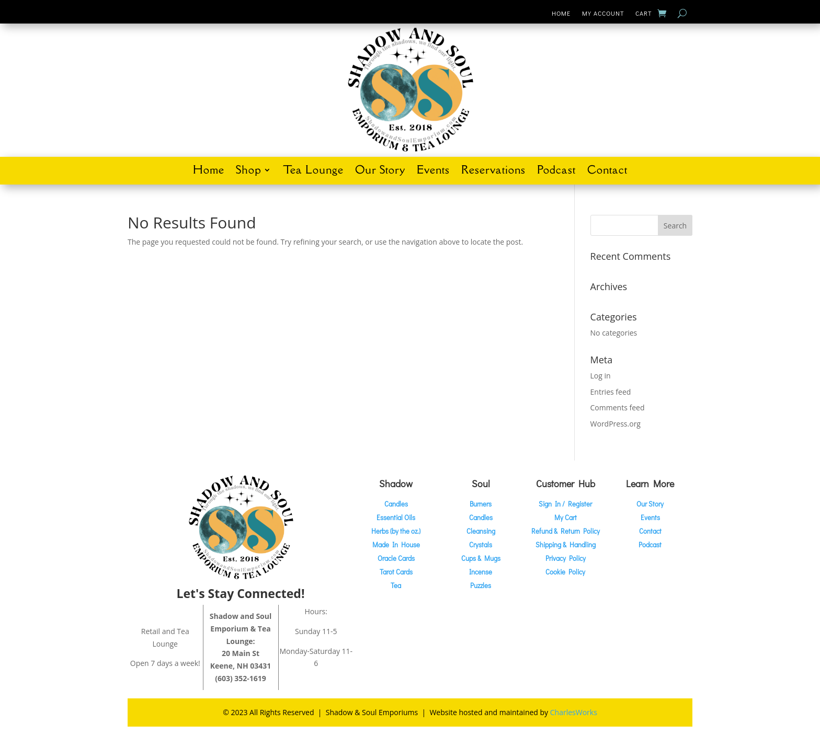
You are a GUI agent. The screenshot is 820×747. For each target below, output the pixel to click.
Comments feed (617, 407)
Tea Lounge (313, 171)
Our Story (380, 171)
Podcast (556, 171)
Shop (248, 171)
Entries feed (610, 392)
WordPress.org (615, 424)
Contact (607, 171)
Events (433, 171)
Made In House (396, 544)
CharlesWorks (573, 712)
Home (561, 13)
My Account (603, 13)
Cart (643, 13)
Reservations (493, 171)
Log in (600, 376)
